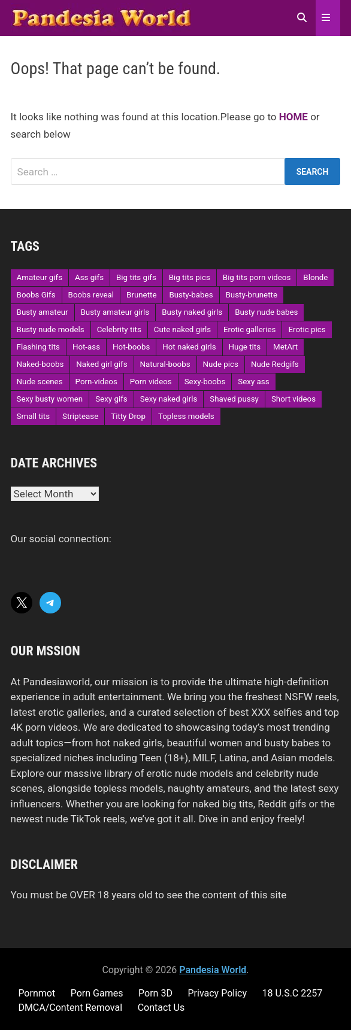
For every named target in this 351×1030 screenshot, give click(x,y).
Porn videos (151, 381)
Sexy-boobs (205, 381)
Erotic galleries (249, 329)
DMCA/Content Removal (70, 1007)
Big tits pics (189, 277)
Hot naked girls (189, 346)
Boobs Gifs (36, 294)
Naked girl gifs (101, 364)
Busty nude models (50, 329)
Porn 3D (155, 993)
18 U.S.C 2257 (292, 993)
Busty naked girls (192, 312)
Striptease (80, 416)
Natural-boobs (165, 364)
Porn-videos (96, 381)
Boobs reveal (91, 294)
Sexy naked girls (169, 398)
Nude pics (220, 364)
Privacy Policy (217, 993)
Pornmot (36, 993)
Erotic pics (306, 329)
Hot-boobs (131, 346)
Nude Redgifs (275, 364)
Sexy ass (253, 381)
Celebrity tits (119, 329)
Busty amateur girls (115, 312)
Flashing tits (38, 346)
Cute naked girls (182, 329)
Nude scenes (40, 381)
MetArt (285, 346)
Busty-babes (191, 294)
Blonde (315, 277)
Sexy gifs (111, 398)
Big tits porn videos (257, 277)
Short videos (293, 398)
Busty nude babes (266, 312)
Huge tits (245, 346)
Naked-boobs (40, 364)
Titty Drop (128, 416)
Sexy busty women (50, 398)
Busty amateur (42, 312)
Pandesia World (212, 970)
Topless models (186, 416)
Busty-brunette (251, 294)
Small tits (33, 416)
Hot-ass (86, 346)
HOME (293, 117)
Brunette (141, 294)
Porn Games (97, 993)
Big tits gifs (136, 277)
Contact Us (161, 1007)
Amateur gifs (39, 277)
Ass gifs (89, 277)
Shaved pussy (234, 398)
